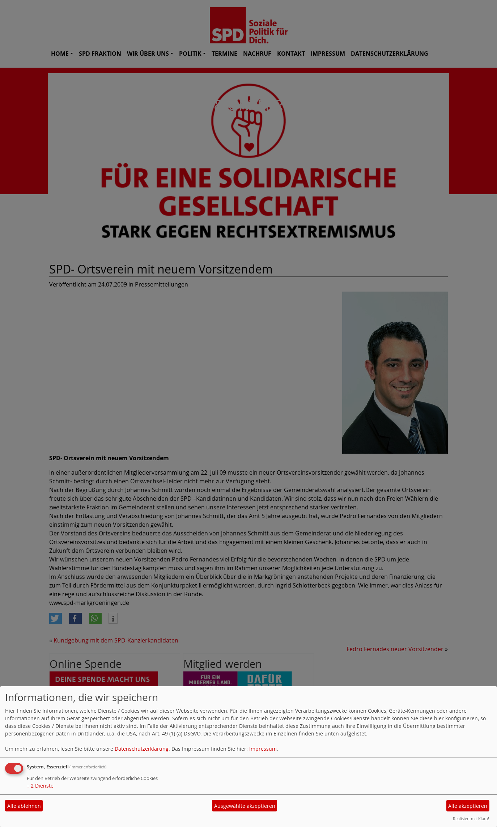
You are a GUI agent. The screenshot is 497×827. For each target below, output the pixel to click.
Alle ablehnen (24, 805)
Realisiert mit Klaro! (471, 818)
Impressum (263, 748)
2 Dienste (40, 785)
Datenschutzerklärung (142, 748)
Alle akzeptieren (467, 805)
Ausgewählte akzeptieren (244, 805)
